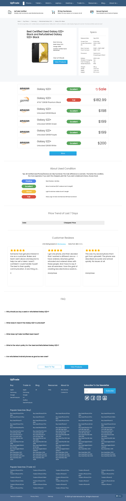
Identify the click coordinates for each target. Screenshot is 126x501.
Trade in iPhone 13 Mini (39, 477)
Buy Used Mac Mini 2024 (61, 458)
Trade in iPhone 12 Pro (85, 477)
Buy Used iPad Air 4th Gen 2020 (16, 439)
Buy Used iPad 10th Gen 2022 (63, 439)
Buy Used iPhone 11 (61, 424)
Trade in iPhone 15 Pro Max (16, 471)
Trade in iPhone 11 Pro (62, 481)
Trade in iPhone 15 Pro (39, 470)
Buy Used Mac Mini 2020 (15, 458)
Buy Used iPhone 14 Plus (17, 417)
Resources (93, 3)
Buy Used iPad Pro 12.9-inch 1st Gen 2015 (63, 432)
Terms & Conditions (16, 496)
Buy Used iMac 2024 (16, 454)
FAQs (49, 390)
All (36, 390)
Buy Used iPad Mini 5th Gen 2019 (85, 435)
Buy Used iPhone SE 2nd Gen (108, 425)
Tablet (39, 3)
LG (23, 397)
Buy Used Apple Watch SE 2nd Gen (17, 446)
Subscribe (110, 391)
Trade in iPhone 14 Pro (16, 474)
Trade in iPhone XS (61, 484)
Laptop (59, 3)
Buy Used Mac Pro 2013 (62, 454)
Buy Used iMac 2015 (107, 449)
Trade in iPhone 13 (15, 477)
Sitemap (50, 496)
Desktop (70, 3)
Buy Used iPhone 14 (38, 417)
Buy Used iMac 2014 (84, 449)
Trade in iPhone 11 (84, 481)
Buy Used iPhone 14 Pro (108, 413)
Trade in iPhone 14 (61, 474)
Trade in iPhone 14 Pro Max (107, 471)
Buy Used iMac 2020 (62, 452)
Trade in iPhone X (106, 484)
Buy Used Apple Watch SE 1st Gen (40, 446)
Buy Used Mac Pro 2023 (108, 454)
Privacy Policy (35, 496)
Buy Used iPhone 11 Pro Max (16, 425)
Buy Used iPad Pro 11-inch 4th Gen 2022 (85, 432)
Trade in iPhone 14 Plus (39, 474)
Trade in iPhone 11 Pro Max (39, 481)
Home (19, 21)
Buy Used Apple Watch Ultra (108, 442)
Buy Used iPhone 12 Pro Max (39, 421)
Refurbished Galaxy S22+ (45, 21)
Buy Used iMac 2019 (39, 452)
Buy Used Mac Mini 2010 (17, 456)
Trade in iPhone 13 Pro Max (85, 474)
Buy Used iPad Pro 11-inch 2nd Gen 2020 (16, 435)
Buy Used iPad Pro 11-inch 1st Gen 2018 (39, 435)
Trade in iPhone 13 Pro (107, 474)
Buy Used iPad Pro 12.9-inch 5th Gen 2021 (85, 428)
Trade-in (81, 3)
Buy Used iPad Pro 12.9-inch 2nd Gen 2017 (40, 432)
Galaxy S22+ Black (60, 21)
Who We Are (64, 390)
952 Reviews (61, 244)
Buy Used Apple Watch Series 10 (62, 446)
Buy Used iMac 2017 (16, 452)
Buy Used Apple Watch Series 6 (40, 449)
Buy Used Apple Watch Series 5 (62, 449)
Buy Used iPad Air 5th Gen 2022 (107, 435)
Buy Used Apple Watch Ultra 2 (85, 442)
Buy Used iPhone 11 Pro (39, 424)
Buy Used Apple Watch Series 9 (85, 446)
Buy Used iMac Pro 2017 (40, 454)
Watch (48, 3)
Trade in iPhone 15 (84, 470)
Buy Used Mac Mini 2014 (86, 456)
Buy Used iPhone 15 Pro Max (17, 414)
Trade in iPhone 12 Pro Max (62, 478)
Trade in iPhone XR (84, 484)
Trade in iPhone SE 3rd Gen (107, 481)
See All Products (15, 397)
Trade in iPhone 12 (106, 477)
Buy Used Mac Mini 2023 (38, 458)
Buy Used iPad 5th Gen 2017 (62, 442)
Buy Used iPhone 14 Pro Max (85, 414)
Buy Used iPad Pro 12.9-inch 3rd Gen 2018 (17, 432)
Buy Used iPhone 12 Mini (86, 420)
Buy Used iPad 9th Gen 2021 (85, 439)
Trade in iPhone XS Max (40, 484)
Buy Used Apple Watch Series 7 (17, 449)
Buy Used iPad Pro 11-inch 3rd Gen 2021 (107, 432)
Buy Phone (26, 21)
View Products (60, 62)
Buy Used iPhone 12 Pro (62, 420)
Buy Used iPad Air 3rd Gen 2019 (39, 439)
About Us (113, 3)
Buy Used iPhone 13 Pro (85, 417)
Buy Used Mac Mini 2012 (63, 456)
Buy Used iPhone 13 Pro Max (62, 418)
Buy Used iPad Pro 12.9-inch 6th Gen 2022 (63, 428)
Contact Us (64, 392)
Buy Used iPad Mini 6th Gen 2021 (62, 435)
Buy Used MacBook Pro (17, 427)
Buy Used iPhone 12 (107, 420)
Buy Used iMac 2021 (84, 452)
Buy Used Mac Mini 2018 (108, 456)
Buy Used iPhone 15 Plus (63, 413)
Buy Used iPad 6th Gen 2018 (40, 442)
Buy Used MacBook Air (39, 427)
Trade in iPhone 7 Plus (62, 488)
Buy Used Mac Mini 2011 (40, 456)
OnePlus (25, 400)
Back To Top (49, 367)
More (63, 153)
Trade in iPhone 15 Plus (62, 470)
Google (12, 395)
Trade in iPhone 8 (38, 488)
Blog (103, 3)
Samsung (34, 21)
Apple (12, 390)
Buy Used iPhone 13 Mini (108, 417)
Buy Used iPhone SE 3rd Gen (85, 425)
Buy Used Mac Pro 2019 (85, 454)
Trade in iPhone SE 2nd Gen (17, 485)
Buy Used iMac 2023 (107, 452)
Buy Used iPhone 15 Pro (39, 413)
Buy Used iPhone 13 (15, 420)
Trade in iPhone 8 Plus (16, 488)
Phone (29, 3)
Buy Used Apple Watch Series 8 (108, 446)
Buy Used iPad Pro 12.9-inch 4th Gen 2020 (108, 428)
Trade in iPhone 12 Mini (16, 481)
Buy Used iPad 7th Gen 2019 (17, 442)
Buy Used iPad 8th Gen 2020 (108, 439)
